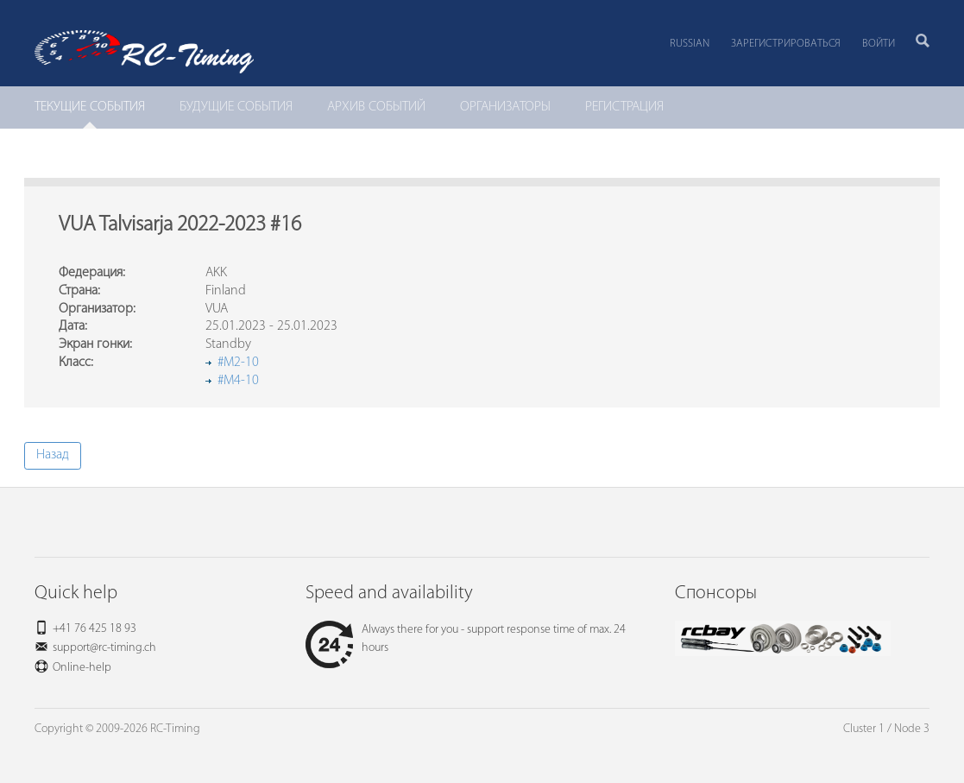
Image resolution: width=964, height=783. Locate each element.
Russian (689, 43)
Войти (878, 43)
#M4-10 (238, 381)
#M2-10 (238, 362)
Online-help (82, 667)
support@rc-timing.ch (104, 647)
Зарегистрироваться (786, 43)
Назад (52, 455)
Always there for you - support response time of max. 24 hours (466, 639)
